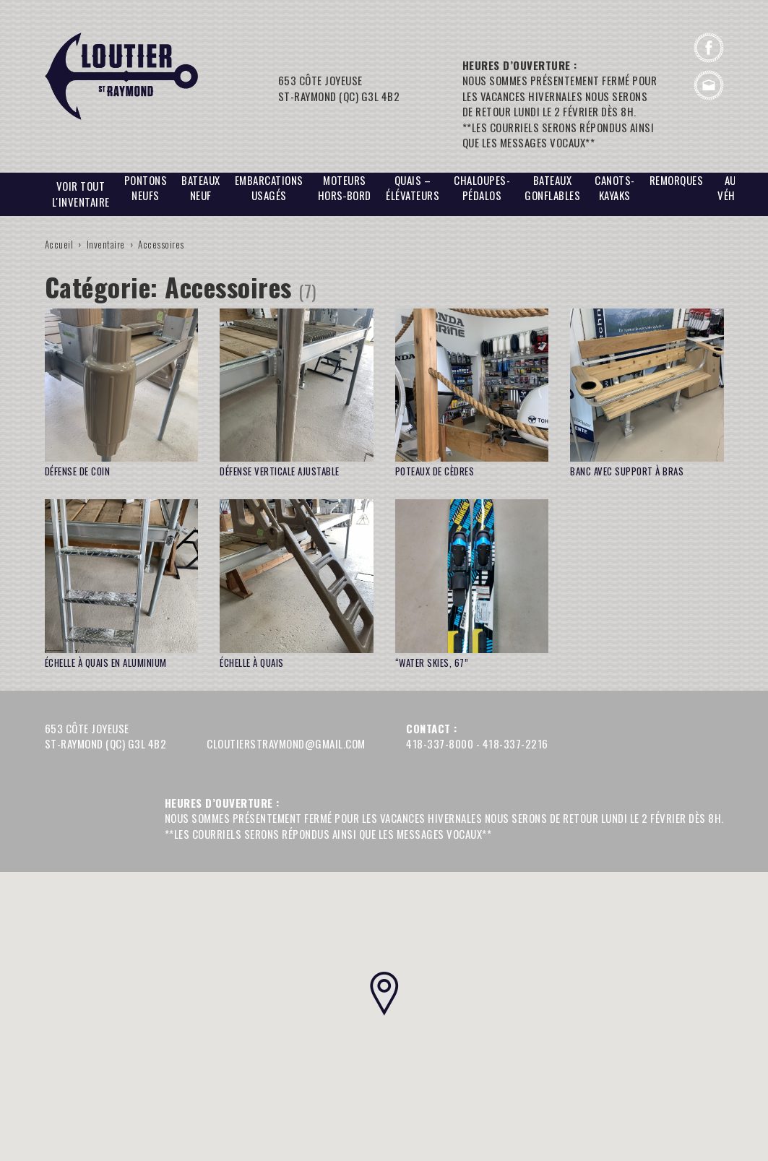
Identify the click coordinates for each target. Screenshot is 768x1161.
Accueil (59, 244)
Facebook (709, 48)
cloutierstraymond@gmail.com (709, 85)
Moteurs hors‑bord (345, 188)
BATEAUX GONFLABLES (552, 188)
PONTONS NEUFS (146, 188)
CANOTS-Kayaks (615, 188)
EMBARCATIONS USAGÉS (269, 188)
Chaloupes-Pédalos (482, 188)
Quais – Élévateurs (412, 188)
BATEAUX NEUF (200, 188)
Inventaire (106, 244)
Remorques (677, 180)
